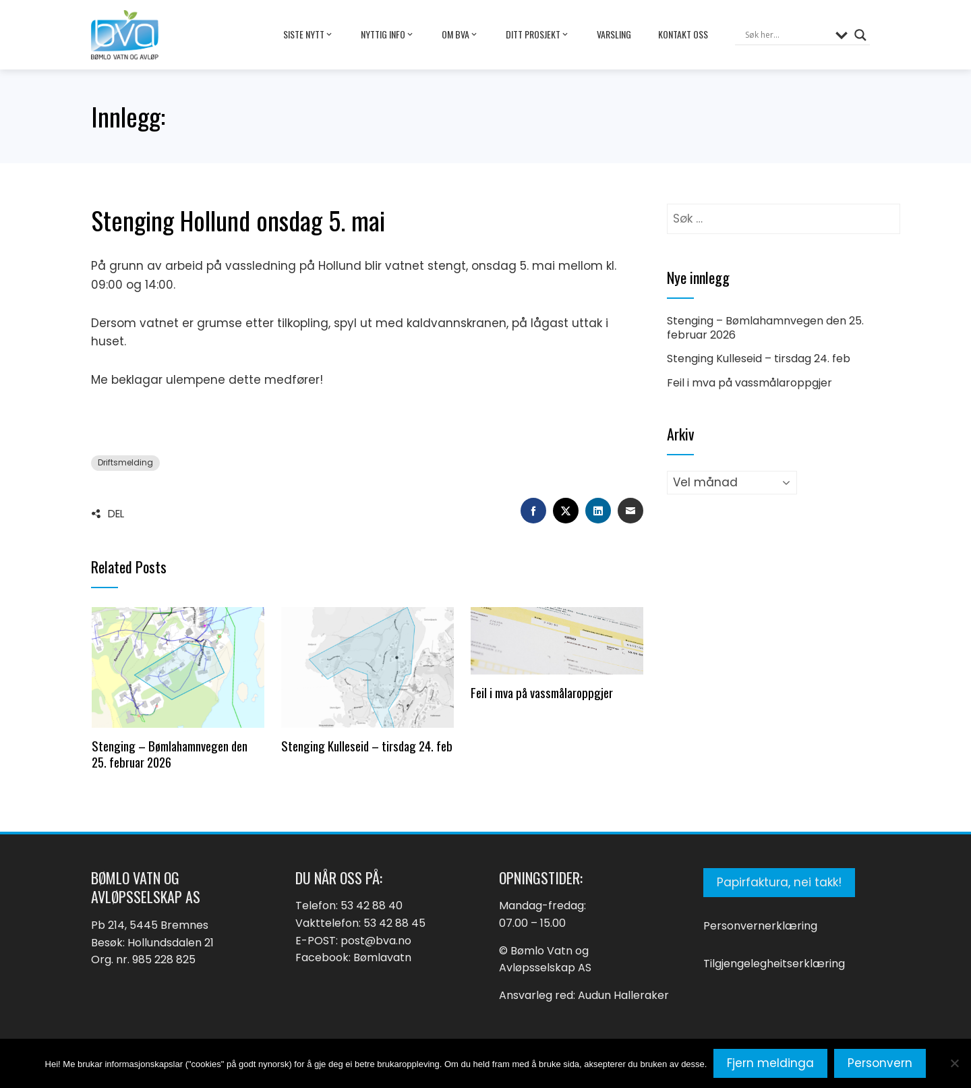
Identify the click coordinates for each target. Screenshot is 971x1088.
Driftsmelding (125, 462)
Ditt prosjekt (538, 34)
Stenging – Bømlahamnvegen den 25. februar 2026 (169, 754)
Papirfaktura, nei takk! (779, 882)
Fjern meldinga (770, 1063)
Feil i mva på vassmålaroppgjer (542, 692)
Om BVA (460, 34)
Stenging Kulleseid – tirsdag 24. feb (366, 746)
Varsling (614, 34)
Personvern (880, 1063)
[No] (954, 1063)
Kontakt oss (683, 34)
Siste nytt (308, 34)
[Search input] (787, 35)
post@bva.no (376, 940)
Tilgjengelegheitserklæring (774, 963)
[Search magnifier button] (860, 35)
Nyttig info (388, 34)
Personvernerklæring (760, 926)
